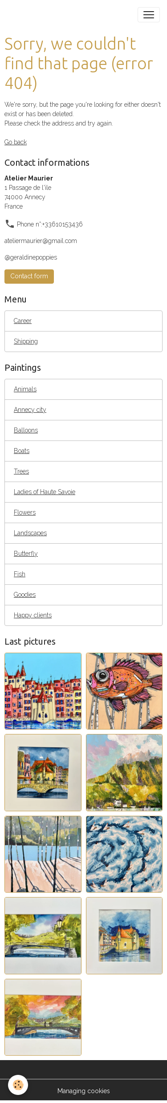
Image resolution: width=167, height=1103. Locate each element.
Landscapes (30, 533)
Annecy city (30, 409)
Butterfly (26, 553)
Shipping (26, 341)
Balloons (26, 430)
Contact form (29, 276)
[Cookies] (18, 1085)
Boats (21, 450)
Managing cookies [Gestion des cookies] (83, 1091)
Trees (21, 471)
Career (23, 320)
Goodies (25, 594)
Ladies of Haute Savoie (44, 491)
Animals (25, 389)
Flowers (25, 512)
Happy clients (33, 615)
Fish (19, 574)
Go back (15, 142)
